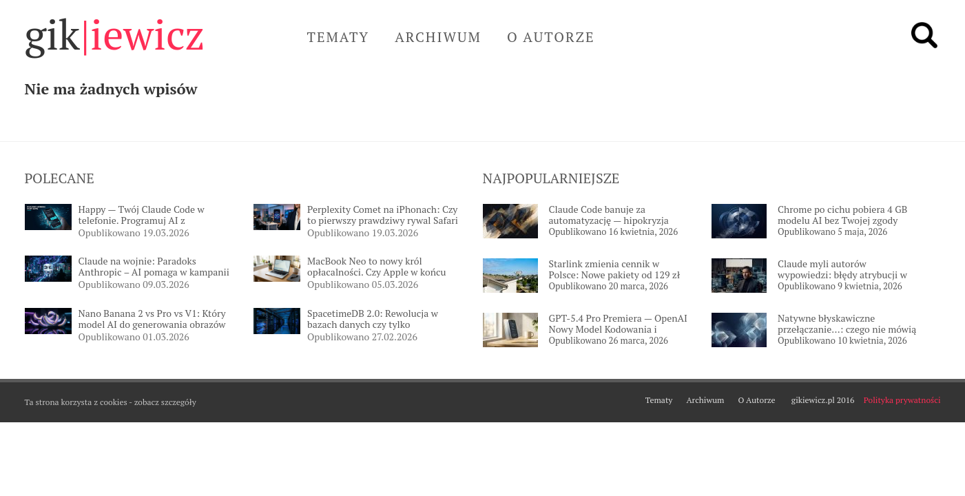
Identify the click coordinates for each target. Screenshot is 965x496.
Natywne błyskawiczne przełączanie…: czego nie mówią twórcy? (847, 324)
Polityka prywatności (902, 400)
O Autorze (551, 37)
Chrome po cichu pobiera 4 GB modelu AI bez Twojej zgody (842, 215)
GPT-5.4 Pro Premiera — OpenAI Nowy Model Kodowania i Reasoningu (618, 324)
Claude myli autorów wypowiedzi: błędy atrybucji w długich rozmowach (842, 269)
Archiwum (438, 37)
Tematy (338, 37)
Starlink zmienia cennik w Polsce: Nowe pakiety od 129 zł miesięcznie (615, 269)
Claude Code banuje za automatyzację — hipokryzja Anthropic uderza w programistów (609, 215)
